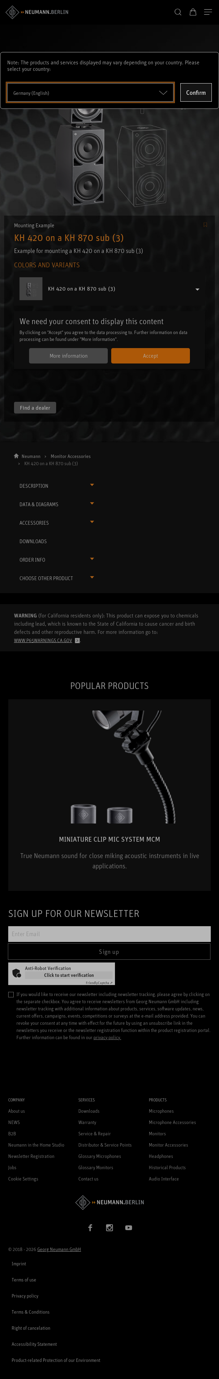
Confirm (196, 92)
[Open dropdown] (90, 92)
